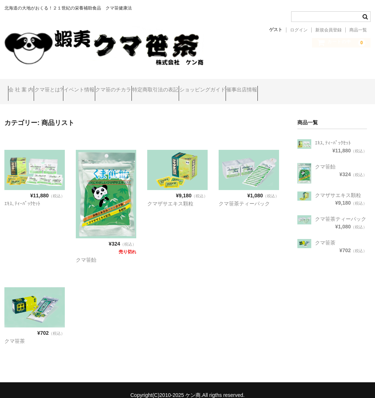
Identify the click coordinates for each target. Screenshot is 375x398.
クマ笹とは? (66, 87)
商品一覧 (358, 30)
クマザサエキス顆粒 (170, 194)
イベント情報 (110, 87)
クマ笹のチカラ (159, 87)
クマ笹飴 (86, 250)
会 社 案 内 (24, 87)
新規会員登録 (328, 30)
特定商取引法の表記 (215, 87)
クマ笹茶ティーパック (244, 194)
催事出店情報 (329, 87)
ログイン (299, 30)
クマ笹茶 (14, 331)
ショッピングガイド (276, 87)
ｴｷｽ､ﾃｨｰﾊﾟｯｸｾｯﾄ (22, 194)
